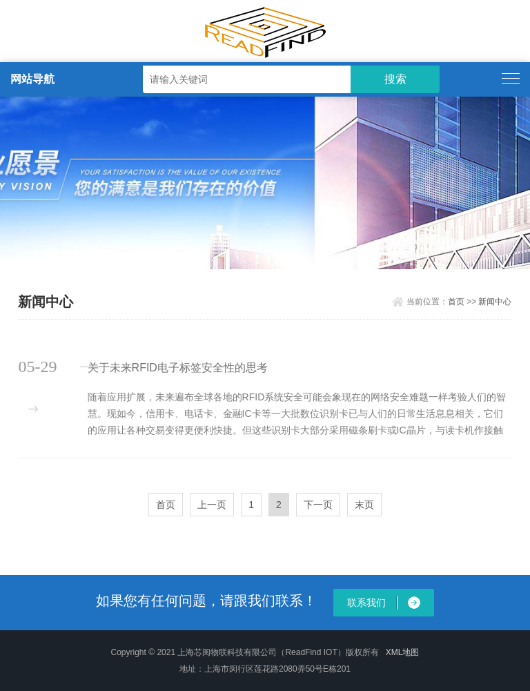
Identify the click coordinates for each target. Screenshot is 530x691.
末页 (364, 504)
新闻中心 (494, 301)
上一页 (211, 504)
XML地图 (403, 652)
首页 (456, 301)
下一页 (318, 504)
